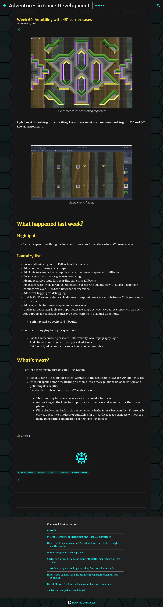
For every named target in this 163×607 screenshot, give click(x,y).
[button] (19, 30)
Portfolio (52, 530)
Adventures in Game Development (49, 5)
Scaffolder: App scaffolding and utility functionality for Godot (81, 568)
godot (52, 473)
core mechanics (26, 473)
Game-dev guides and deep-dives (66, 552)
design (41, 473)
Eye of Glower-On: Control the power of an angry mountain (80, 584)
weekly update (79, 473)
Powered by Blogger (81, 602)
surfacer (64, 473)
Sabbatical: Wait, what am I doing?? (66, 590)
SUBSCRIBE (100, 5)
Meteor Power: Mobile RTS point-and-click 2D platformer (79, 536)
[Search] (137, 5)
